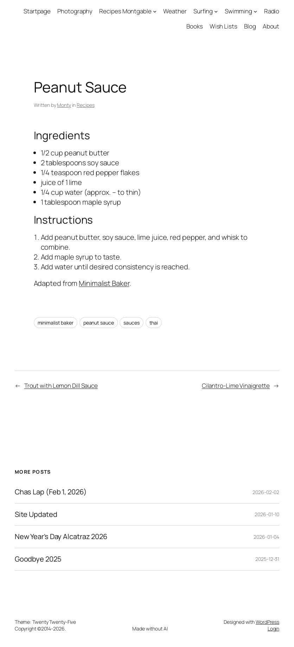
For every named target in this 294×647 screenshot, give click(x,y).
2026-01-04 (266, 536)
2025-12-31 (267, 559)
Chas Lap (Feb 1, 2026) (51, 492)
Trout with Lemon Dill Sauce (61, 386)
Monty (64, 105)
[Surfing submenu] (216, 11)
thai (153, 322)
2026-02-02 (266, 492)
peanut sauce (98, 322)
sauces (131, 322)
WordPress (267, 622)
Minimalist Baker (104, 283)
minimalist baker (56, 322)
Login (274, 628)
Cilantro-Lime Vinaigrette (236, 386)
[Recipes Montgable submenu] (154, 11)
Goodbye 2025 (38, 559)
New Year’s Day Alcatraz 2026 (61, 537)
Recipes (85, 105)
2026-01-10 (267, 514)
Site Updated (36, 515)
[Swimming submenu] (255, 11)
